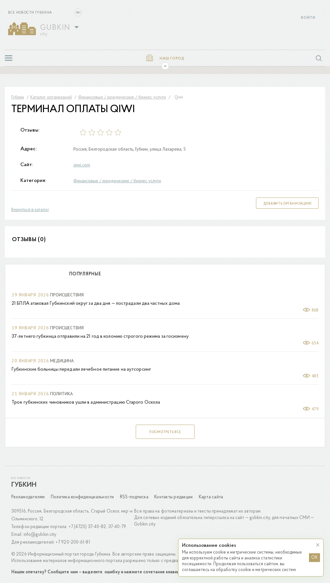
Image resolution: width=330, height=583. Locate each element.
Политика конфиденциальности (82, 497)
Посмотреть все (165, 432)
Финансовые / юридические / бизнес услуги (117, 181)
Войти (308, 18)
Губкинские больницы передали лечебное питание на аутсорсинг (81, 369)
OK (314, 557)
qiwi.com (81, 165)
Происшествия (67, 295)
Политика (61, 394)
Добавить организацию (287, 204)
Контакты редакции (173, 497)
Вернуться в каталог (30, 209)
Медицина (62, 361)
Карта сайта (211, 497)
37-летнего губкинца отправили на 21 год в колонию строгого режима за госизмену (100, 336)
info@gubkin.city (40, 534)
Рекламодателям (28, 497)
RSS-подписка (134, 497)
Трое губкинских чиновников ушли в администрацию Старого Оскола (86, 402)
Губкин (24, 485)
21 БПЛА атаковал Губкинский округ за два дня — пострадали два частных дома (96, 303)
